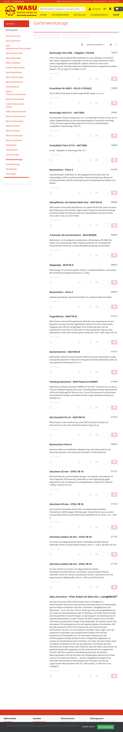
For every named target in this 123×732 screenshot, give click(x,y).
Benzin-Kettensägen (14, 121)
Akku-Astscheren (13, 41)
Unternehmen (60, 14)
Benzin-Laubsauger (14, 135)
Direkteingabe (39, 721)
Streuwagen (11, 174)
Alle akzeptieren (106, 727)
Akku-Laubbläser (13, 62)
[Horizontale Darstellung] (116, 45)
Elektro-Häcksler (13, 126)
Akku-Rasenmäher (14, 72)
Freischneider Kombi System (15, 105)
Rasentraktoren (12, 86)
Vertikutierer (11, 145)
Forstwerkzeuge (13, 164)
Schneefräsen (12, 150)
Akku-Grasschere (13, 36)
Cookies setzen (88, 726)
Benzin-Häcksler (13, 130)
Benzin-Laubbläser (14, 140)
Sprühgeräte (11, 169)
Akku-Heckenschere (14, 53)
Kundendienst (99, 14)
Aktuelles (80, 14)
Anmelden (8, 721)
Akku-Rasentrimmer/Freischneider (17, 47)
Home (43, 14)
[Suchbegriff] (60, 9)
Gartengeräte (16, 30)
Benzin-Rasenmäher (14, 77)
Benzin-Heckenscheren (16, 116)
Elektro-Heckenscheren (16, 111)
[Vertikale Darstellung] (111, 45)
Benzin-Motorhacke (14, 82)
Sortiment (10, 23)
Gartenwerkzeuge (14, 159)
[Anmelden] (94, 9)
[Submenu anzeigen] (27, 23)
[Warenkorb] (116, 9)
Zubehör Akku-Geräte (15, 67)
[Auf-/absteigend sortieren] (82, 45)
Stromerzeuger (12, 154)
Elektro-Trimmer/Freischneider (16, 93)
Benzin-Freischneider (15, 99)
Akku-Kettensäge (13, 58)
